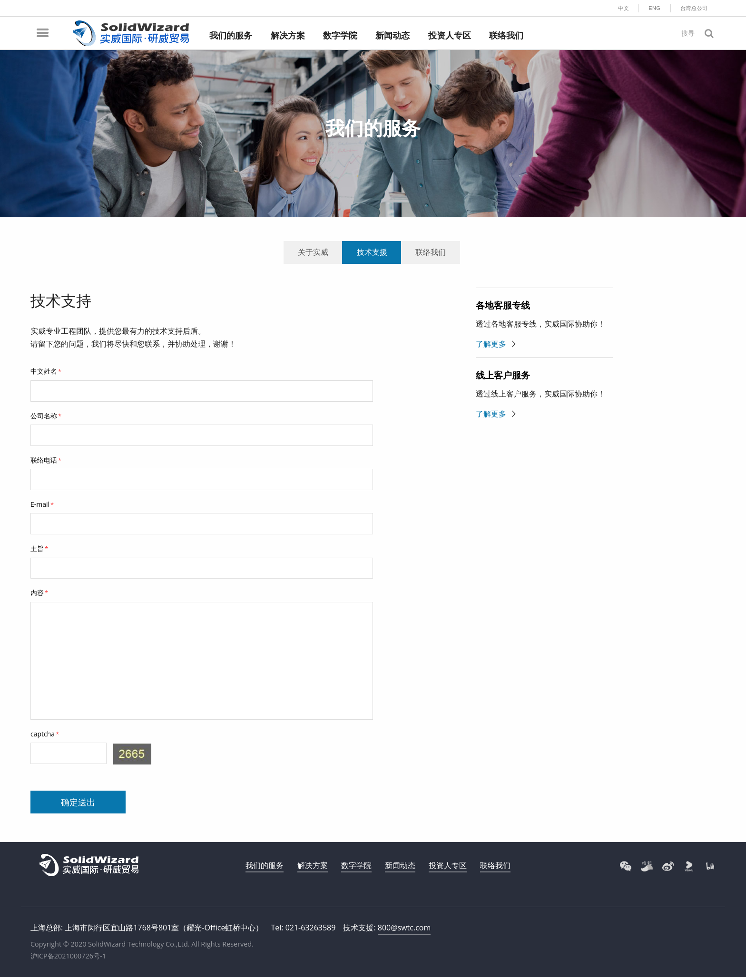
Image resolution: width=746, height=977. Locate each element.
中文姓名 (45, 371)
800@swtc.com (404, 927)
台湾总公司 (694, 8)
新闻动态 (400, 865)
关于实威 (313, 252)
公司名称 (45, 415)
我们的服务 (264, 865)
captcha (44, 733)
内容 (39, 592)
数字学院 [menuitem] (340, 35)
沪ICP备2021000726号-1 (68, 955)
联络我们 (430, 252)
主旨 (39, 548)
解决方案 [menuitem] (288, 35)
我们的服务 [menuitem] (230, 35)
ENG (654, 8)
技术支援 (372, 252)
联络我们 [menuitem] (506, 35)
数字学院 (356, 865)
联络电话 (45, 459)
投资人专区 (448, 865)
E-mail (42, 504)
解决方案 (312, 865)
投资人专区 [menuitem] (449, 35)
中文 (623, 8)
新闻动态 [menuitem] (392, 35)
